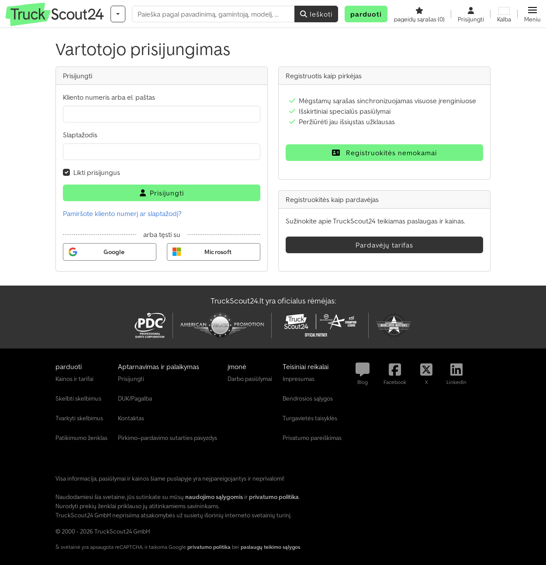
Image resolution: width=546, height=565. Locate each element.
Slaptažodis (80, 134)
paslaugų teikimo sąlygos (270, 547)
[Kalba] (504, 14)
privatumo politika (209, 547)
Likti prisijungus (96, 172)
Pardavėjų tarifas (384, 245)
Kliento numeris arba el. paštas (109, 97)
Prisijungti (162, 192)
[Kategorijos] (118, 14)
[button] (532, 14)
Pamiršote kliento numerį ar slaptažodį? (122, 213)
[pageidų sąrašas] (419, 14)
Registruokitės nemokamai (384, 152)
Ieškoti (316, 14)
